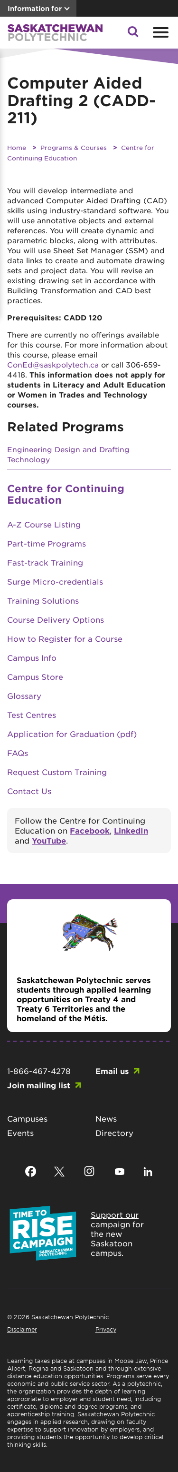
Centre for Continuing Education (65, 494)
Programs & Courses (73, 147)
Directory (114, 1132)
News (106, 1118)
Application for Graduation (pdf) (72, 733)
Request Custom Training (57, 771)
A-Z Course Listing (44, 524)
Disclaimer (22, 1329)
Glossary (24, 695)
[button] (133, 34)
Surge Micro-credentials (55, 581)
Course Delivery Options (55, 619)
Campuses (27, 1118)
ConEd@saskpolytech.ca (53, 364)
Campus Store (35, 676)
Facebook (90, 830)
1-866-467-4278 (39, 1070)
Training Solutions (43, 600)
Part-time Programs (46, 543)
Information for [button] (35, 8)
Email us (112, 1070)
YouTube (49, 840)
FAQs (17, 752)
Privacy (105, 1329)
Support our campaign (115, 1219)
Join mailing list (38, 1085)
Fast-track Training (45, 562)
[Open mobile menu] (159, 32)
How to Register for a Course (64, 638)
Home (16, 147)
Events (20, 1132)
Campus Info (31, 657)
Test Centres (31, 714)
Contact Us (29, 791)
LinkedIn (131, 830)
